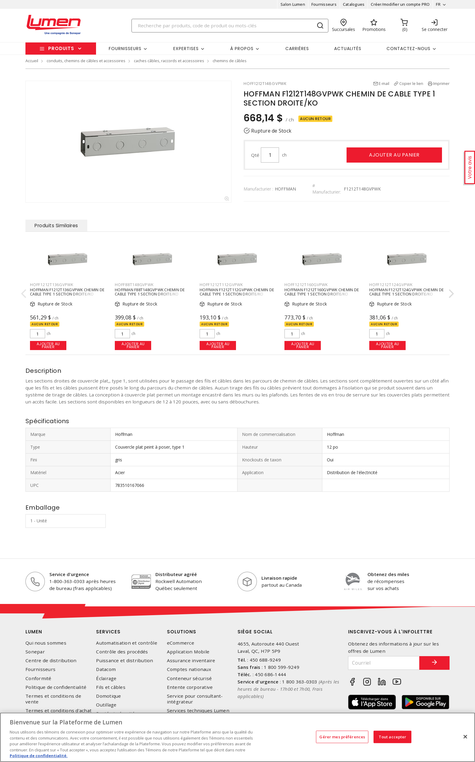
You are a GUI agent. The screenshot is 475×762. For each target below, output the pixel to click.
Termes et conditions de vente (53, 699)
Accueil (31, 60)
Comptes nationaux (189, 669)
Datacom (106, 669)
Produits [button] (61, 48)
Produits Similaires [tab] (56, 225)
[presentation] (23, 293)
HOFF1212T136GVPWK (51, 284)
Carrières (297, 49)
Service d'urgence (69, 574)
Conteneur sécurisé (189, 678)
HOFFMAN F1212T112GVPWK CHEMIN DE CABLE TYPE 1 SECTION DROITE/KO (237, 292)
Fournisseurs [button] (125, 49)
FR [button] (438, 4)
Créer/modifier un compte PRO (400, 4)
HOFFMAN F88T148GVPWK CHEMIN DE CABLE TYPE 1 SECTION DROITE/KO (150, 292)
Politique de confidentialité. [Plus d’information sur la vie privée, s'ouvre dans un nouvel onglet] (39, 755)
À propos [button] (242, 49)
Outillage (106, 705)
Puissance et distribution (124, 660)
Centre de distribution (51, 660)
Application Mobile (188, 652)
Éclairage (106, 678)
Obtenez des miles (388, 574)
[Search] (229, 25)
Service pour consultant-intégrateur (195, 699)
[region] (237, 737)
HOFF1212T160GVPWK (306, 284)
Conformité (38, 678)
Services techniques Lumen (198, 710)
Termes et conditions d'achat (58, 710)
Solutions (181, 632)
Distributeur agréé (176, 574)
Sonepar (35, 652)
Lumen (33, 632)
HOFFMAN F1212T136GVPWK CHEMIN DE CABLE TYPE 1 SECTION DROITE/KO (67, 292)
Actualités (347, 49)
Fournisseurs (324, 4)
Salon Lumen (293, 4)
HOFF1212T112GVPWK (221, 284)
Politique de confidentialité (55, 687)
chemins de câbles (230, 60)
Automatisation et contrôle (126, 643)
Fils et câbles (110, 687)
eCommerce (180, 643)
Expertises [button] (186, 49)
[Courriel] (384, 663)
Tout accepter (393, 736)
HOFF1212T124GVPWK (391, 284)
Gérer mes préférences (342, 736)
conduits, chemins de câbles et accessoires (86, 60)
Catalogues (354, 4)
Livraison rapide (279, 578)
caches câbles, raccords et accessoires (169, 60)
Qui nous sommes (45, 643)
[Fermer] (465, 736)
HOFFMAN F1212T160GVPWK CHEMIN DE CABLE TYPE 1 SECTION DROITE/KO (321, 292)
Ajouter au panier (394, 154)
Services (108, 632)
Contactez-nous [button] (408, 49)
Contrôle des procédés (122, 652)
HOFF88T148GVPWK (134, 284)
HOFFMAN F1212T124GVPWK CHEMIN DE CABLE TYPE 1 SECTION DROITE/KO (406, 292)
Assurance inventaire (191, 660)
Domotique (108, 696)
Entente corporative (190, 687)
